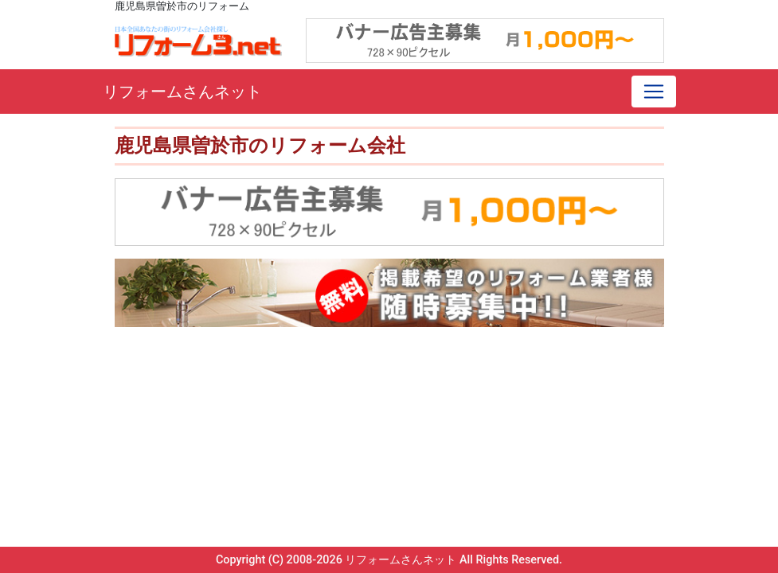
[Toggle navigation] (653, 91)
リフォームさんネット (182, 91)
